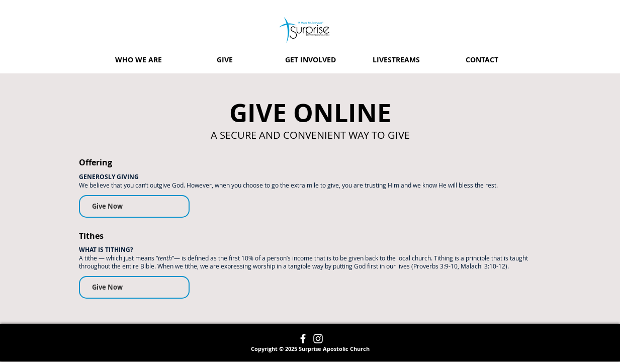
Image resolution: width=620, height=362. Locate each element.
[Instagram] (318, 338)
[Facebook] (303, 338)
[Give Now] (134, 206)
